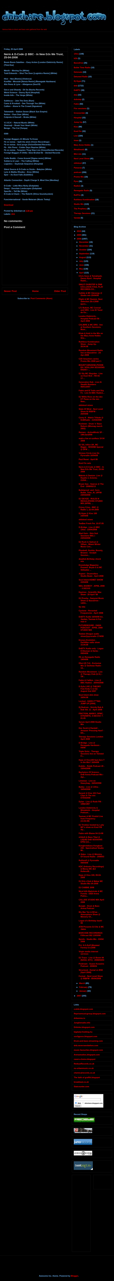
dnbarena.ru (79, 1018)
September (84, 254)
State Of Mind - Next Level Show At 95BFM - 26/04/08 (91, 411)
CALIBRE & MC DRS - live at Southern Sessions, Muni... (91, 327)
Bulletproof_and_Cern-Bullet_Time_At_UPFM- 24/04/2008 (90, 492)
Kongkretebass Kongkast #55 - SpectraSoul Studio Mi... (91, 848)
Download (8, 205)
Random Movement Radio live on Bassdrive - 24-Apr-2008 (91, 352)
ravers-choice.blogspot (84, 1059)
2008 (79, 239)
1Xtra (76, 54)
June (81, 265)
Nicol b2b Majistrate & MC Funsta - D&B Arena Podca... (91, 893)
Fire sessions (80, 108)
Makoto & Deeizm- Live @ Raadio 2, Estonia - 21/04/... (90, 478)
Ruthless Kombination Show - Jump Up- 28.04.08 (89, 344)
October (83, 250)
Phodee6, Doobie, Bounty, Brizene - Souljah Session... (91, 552)
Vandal (77, 218)
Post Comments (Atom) (41, 298)
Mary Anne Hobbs (82, 145)
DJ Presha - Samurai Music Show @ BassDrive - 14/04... (91, 600)
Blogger (74, 1276)
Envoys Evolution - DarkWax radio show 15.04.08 (89, 642)
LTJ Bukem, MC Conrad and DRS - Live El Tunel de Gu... (90, 310)
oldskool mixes (86, 405)
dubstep (77, 99)
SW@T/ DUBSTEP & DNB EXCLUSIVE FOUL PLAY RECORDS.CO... (91, 286)
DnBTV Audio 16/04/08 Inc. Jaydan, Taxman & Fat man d (91, 619)
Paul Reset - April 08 (88, 459)
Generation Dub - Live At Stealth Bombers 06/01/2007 (90, 384)
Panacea (78, 168)
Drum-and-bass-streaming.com (88, 1041)
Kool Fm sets (85, 463)
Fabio (76, 104)
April (81, 273)
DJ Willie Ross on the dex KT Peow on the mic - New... (91, 399)
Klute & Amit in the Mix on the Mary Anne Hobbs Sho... (91, 335)
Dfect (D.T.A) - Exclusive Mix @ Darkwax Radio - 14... (90, 665)
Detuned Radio (81, 77)
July (81, 261)
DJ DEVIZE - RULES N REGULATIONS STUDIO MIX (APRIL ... (91, 501)
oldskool (78, 163)
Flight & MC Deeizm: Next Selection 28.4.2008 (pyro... (90, 301)
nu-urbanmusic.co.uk (84, 1068)
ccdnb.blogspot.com (83, 1009)
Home (35, 291)
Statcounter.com (81, 1087)
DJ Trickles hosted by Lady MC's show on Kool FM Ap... (91, 827)
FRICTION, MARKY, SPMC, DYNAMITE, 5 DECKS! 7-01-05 (91, 716)
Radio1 (77, 186)
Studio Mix (79, 204)
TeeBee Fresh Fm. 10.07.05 (91, 523)
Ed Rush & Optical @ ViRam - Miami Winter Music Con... (90, 544)
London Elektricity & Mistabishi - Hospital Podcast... (89, 810)
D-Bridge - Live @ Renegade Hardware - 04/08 (90, 745)
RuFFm (77, 195)
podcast (77, 172)
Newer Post (10, 291)
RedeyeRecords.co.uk (84, 1064)
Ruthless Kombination (84, 200)
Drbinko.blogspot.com (84, 1027)
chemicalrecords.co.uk (84, 1073)
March (82, 983)
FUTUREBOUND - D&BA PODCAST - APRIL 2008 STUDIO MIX (91, 627)
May (81, 269)
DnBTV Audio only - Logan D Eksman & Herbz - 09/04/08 (91, 650)
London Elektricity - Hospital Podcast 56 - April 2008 (89, 318)
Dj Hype (77, 81)
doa (75, 95)
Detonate (78, 72)
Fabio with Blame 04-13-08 (91, 833)
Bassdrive (78, 63)
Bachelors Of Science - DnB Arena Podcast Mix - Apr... (91, 774)
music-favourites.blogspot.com (88, 1050)
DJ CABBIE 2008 (86, 887)
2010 (79, 231)
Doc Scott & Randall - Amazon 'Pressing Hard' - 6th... (91, 730)
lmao (76, 140)
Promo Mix (79, 177)
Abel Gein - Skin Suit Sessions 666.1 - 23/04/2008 (88, 535)
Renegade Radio (81, 190)
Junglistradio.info (82, 1023)
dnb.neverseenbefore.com (86, 1045)
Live (76, 136)
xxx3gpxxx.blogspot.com (85, 1036)
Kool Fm (78, 131)
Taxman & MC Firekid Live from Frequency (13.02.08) (91, 818)
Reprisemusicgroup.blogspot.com (90, 1014)
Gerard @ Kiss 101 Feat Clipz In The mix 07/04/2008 (90, 795)
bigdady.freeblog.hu (83, 1032)
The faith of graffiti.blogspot (87, 1077)
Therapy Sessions (82, 213)
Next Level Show (81, 159)
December (84, 242)
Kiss (76, 127)
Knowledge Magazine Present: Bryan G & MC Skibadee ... (90, 567)
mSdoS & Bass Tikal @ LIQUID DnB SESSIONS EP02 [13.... (90, 839)
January (83, 991)
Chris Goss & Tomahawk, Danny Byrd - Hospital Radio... (90, 278)
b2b (75, 58)
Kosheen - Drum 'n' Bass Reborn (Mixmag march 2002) (90, 426)
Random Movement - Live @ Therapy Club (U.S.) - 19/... (90, 674)
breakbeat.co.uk (81, 1082)
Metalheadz (79, 149)
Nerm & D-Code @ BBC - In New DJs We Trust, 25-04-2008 (91, 469)
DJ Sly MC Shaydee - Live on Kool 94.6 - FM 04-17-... (91, 375)
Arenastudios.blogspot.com (87, 1055)
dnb (13, 214)
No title (82, 607)
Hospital (78, 118)
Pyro (76, 181)
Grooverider (79, 113)
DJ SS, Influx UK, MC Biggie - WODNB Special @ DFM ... (91, 447)
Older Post (60, 291)
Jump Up (78, 122)
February (83, 987)
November (84, 246)
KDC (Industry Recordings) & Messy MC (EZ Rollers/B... (91, 869)
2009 (79, 235)
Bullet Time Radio (82, 68)
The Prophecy (80, 209)
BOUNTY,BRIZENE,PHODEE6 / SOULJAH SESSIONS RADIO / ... (92, 367)
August (83, 257)
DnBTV (77, 90)
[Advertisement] (48, 37)
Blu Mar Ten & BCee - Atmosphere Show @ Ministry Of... (89, 914)
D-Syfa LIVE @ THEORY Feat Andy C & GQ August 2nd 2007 (90, 688)
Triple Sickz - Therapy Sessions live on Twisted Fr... (91, 753)
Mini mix (78, 154)
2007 (79, 996)
